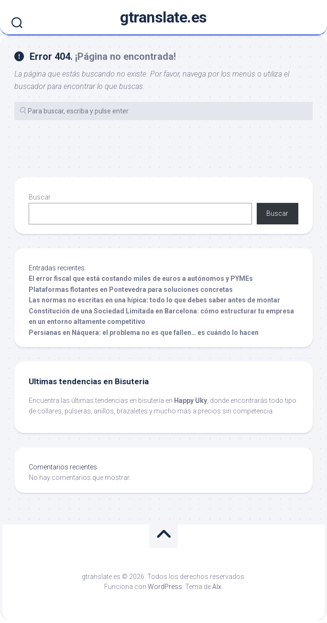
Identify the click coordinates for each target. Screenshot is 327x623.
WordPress (165, 586)
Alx (216, 586)
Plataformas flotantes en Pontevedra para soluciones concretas (131, 289)
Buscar (40, 197)
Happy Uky (190, 400)
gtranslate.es (163, 17)
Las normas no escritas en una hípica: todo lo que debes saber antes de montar (154, 300)
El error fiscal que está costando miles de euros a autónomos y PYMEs (141, 278)
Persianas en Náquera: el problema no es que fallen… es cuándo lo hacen (144, 332)
